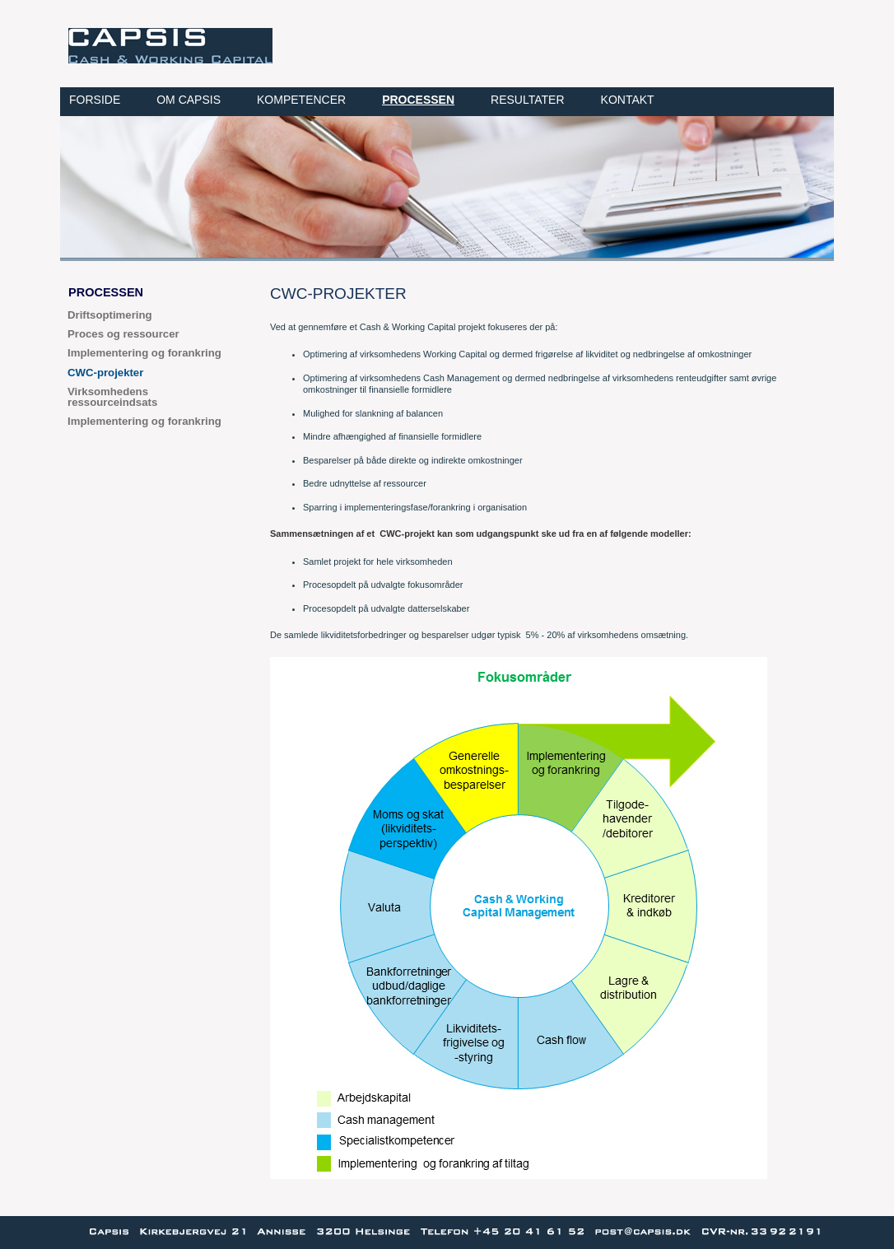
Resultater (527, 99)
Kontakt (627, 99)
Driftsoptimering (110, 315)
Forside (94, 99)
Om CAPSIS (188, 99)
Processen (418, 99)
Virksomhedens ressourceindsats (112, 396)
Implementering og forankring (144, 353)
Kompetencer (301, 99)
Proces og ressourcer (123, 334)
